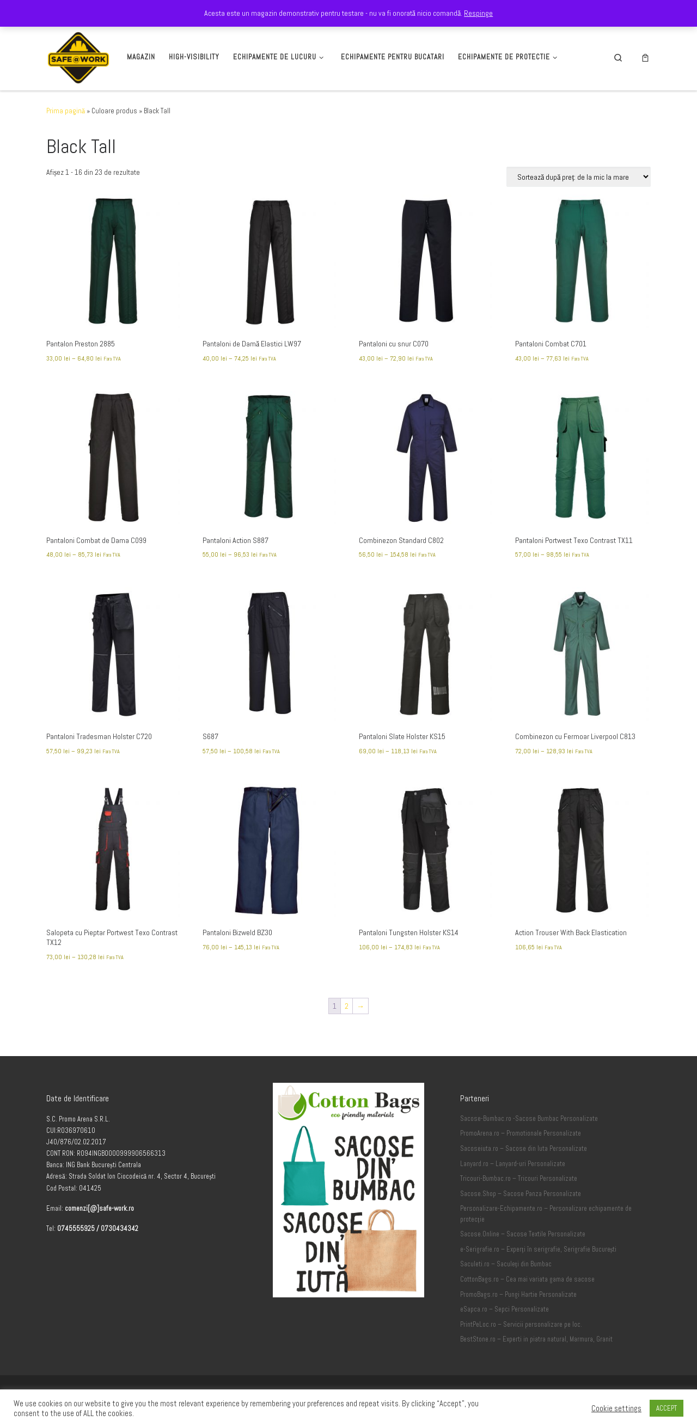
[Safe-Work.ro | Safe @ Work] (78, 56)
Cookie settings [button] (616, 1408)
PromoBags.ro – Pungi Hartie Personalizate (518, 1294)
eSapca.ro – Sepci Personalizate (504, 1309)
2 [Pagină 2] (346, 1006)
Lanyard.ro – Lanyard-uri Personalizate (512, 1164)
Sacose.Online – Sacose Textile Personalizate (522, 1234)
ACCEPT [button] (666, 1408)
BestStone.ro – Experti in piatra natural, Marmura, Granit (536, 1339)
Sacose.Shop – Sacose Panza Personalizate (520, 1194)
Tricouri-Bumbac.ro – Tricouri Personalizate (518, 1178)
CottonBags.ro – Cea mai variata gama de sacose (527, 1279)
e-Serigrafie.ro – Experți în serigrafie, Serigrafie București (538, 1249)
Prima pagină (65, 110)
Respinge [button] (478, 13)
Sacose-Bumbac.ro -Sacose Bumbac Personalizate (529, 1118)
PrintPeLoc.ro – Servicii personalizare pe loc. (521, 1324)
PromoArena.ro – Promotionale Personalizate (520, 1133)
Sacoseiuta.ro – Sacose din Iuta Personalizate (523, 1148)
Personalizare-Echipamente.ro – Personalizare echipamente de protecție (546, 1214)
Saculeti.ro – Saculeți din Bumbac (506, 1264)
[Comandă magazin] (578, 177)
